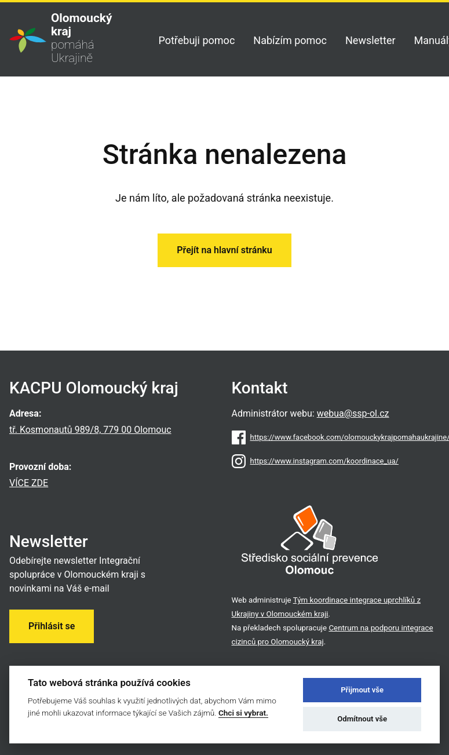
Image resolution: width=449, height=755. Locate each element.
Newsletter (370, 40)
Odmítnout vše (362, 718)
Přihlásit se (51, 626)
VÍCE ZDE (28, 482)
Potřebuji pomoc (196, 40)
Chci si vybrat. (243, 712)
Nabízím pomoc (290, 40)
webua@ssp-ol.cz (353, 413)
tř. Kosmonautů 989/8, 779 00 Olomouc (90, 429)
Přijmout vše (362, 689)
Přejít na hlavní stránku (224, 250)
